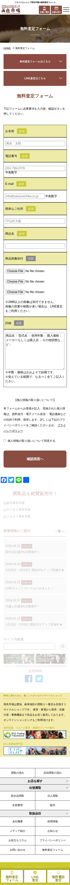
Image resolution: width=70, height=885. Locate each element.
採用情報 (52, 821)
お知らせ (52, 830)
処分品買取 (17, 795)
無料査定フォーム (52, 849)
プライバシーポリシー (53, 840)
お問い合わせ (17, 849)
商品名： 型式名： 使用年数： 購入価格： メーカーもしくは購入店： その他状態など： (35, 351)
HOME (7, 48)
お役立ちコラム (17, 840)
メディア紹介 (17, 830)
